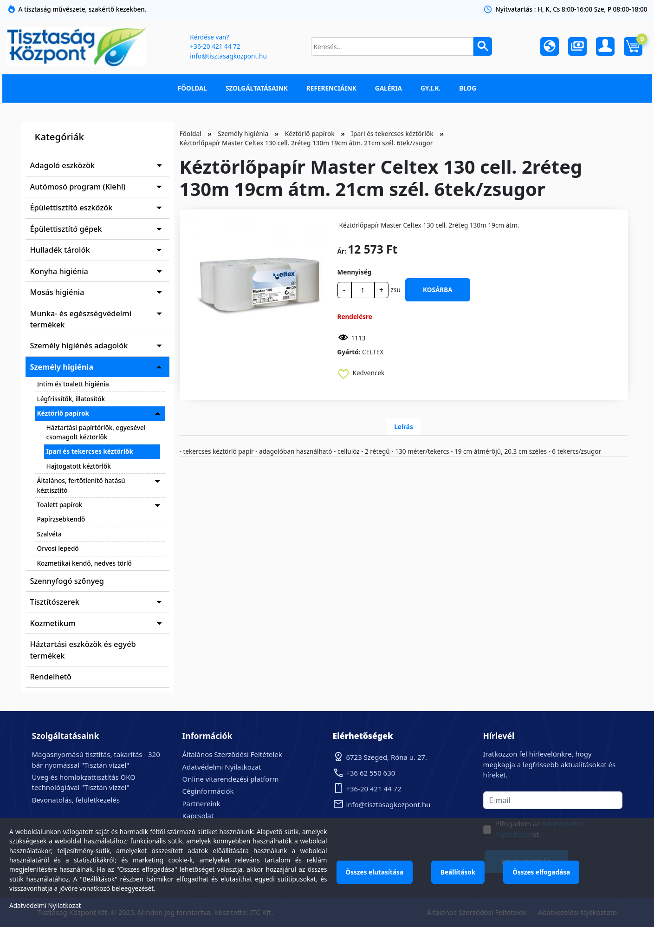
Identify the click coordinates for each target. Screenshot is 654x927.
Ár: (341, 251)
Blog (467, 88)
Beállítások (457, 872)
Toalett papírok (60, 504)
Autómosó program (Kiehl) (78, 187)
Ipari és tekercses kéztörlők (89, 451)
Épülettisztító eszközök (71, 207)
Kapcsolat (198, 815)
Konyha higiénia (59, 271)
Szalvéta (49, 533)
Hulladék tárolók (60, 250)
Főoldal (192, 88)
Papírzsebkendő (61, 519)
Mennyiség (354, 272)
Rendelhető (51, 677)
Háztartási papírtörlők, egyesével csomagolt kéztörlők (96, 432)
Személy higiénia (62, 367)
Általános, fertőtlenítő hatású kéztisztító (81, 485)
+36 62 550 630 (370, 772)
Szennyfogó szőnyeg (67, 581)
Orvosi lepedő (58, 548)
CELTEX (372, 351)
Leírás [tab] (403, 426)
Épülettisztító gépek (66, 229)
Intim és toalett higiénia (73, 383)
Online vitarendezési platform (230, 778)
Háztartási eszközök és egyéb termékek (83, 649)
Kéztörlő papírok (63, 413)
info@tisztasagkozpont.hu (228, 56)
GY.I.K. (430, 88)
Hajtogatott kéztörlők (78, 466)
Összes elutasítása (375, 872)
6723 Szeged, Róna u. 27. (386, 757)
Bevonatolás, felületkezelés (76, 799)
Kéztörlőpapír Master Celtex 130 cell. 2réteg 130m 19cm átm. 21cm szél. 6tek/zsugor (306, 142)
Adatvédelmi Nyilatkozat (221, 766)
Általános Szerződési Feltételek (232, 754)
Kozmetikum (53, 623)
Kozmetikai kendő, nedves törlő (84, 563)
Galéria (388, 88)
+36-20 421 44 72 (215, 46)
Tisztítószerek (54, 602)
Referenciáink (331, 88)
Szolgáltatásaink (257, 88)
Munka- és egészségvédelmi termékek (81, 319)
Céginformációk (208, 791)
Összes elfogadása (541, 872)
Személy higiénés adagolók (79, 345)
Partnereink (201, 803)
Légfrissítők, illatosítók (71, 398)
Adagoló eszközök (62, 165)
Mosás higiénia (57, 292)
